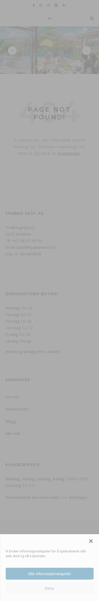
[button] (90, 541)
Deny (49, 588)
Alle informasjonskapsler (49, 573)
